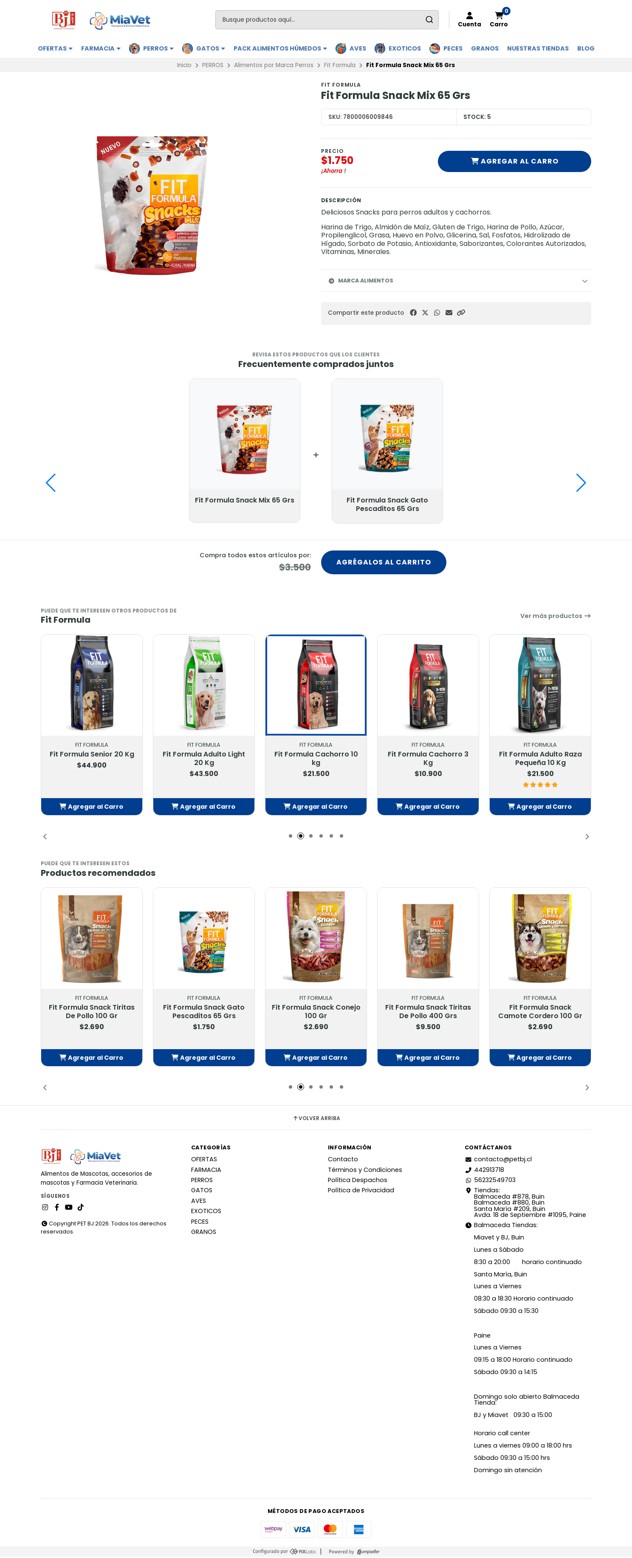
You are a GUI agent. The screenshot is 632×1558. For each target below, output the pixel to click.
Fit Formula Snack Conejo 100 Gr (316, 1013)
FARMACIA (101, 48)
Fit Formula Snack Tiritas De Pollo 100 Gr (92, 1013)
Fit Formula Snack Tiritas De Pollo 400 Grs (428, 1013)
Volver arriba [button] (316, 1119)
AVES (358, 48)
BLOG (586, 48)
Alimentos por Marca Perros (273, 65)
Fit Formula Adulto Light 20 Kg (204, 759)
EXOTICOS (405, 48)
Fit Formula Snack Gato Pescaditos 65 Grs (204, 1013)
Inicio (184, 65)
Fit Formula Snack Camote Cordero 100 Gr (540, 1013)
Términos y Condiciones (365, 1171)
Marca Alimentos (360, 280)
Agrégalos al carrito (383, 563)
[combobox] (327, 19)
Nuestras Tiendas (538, 48)
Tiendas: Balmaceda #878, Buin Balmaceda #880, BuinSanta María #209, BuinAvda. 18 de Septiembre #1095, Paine (525, 1203)
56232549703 (490, 1181)
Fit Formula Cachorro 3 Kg (428, 759)
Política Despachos (357, 1181)
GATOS (210, 48)
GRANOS (485, 48)
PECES (453, 48)
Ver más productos (555, 617)
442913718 (484, 1171)
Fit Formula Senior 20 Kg (92, 755)
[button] (461, 312)
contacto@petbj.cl (498, 1160)
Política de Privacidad (361, 1191)
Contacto (343, 1160)
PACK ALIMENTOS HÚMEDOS (280, 48)
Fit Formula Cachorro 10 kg (316, 759)
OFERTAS (55, 48)
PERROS (158, 48)
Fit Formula (340, 65)
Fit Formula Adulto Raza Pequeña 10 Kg (540, 759)
